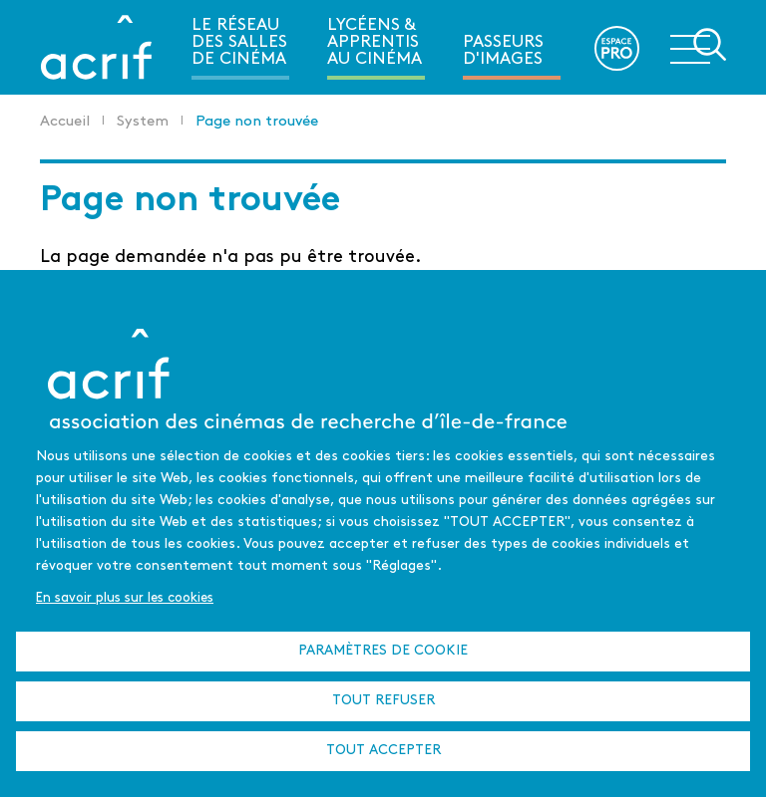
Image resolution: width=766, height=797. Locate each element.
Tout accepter (383, 750)
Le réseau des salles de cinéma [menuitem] (239, 42)
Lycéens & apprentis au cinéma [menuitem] (374, 42)
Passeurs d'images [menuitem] (503, 51)
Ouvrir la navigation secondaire (698, 46)
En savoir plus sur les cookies (124, 598)
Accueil (65, 122)
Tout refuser (383, 700)
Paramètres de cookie (383, 651)
